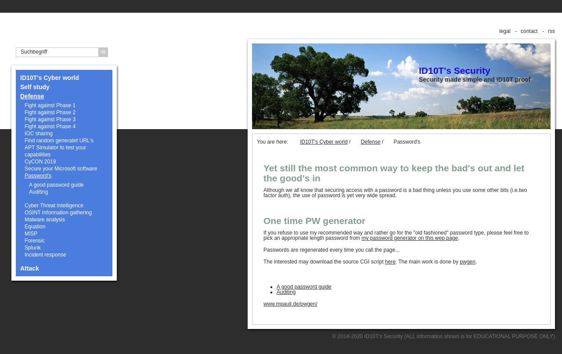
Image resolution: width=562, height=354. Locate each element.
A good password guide (56, 185)
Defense (32, 96)
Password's (38, 176)
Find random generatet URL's (59, 140)
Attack (29, 268)
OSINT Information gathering (58, 213)
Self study (35, 86)
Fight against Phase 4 (50, 126)
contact (529, 31)
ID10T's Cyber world (49, 77)
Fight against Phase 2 (50, 112)
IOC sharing (39, 133)
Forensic (35, 241)
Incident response (45, 255)
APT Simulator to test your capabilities (55, 151)
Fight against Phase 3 (50, 119)
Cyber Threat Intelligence (54, 205)
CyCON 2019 (40, 162)
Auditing (38, 192)
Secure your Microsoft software (61, 169)
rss (551, 31)
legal (504, 31)
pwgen (467, 262)
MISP (31, 234)
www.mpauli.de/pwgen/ (290, 304)
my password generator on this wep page (409, 238)
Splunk (33, 248)
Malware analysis (45, 220)
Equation (35, 227)
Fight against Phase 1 (50, 105)
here (390, 262)
